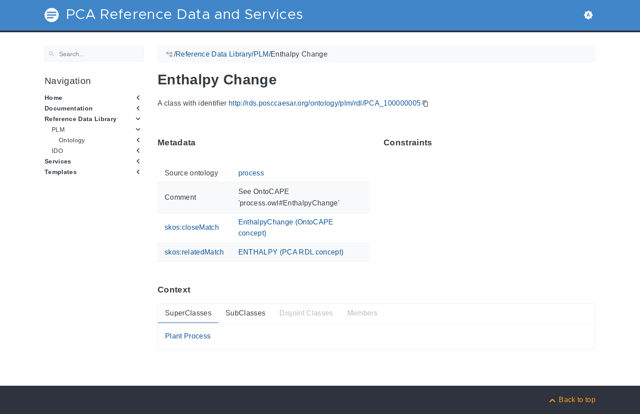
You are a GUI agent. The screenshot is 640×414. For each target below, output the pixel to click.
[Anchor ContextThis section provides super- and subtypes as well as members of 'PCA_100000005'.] (196, 290)
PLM (58, 129)
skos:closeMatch (192, 227)
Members (362, 313)
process (251, 173)
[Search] (94, 53)
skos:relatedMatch (194, 251)
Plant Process (188, 336)
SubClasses (245, 313)
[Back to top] (571, 399)
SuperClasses (188, 313)
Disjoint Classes (306, 313)
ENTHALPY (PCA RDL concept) (291, 251)
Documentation (69, 108)
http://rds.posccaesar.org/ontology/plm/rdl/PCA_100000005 (325, 103)
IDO (57, 150)
